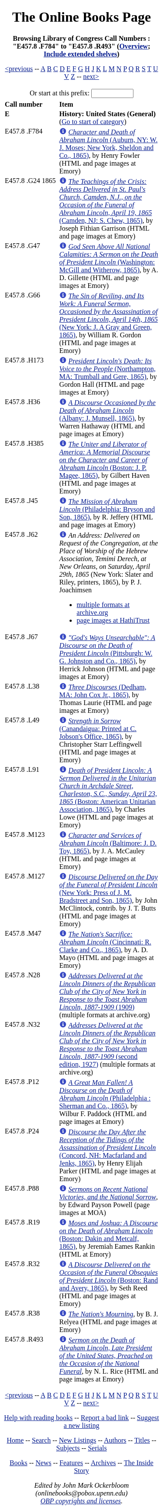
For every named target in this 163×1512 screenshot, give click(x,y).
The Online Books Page (81, 17)
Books (18, 1462)
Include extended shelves (80, 54)
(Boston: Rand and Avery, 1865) (108, 1276)
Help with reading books (38, 1417)
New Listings (77, 1440)
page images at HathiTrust (113, 620)
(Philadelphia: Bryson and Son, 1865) (107, 509)
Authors (115, 1440)
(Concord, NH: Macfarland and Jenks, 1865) (107, 1147)
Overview (133, 46)
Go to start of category (93, 121)
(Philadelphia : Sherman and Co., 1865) (104, 1094)
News (43, 1462)
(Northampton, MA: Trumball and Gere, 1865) (107, 368)
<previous (19, 68)
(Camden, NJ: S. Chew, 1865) (105, 201)
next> (91, 76)
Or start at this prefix (58, 93)
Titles (142, 1440)
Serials (97, 1448)
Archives (103, 1462)
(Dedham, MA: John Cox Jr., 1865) (102, 691)
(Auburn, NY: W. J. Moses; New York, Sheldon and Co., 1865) (108, 143)
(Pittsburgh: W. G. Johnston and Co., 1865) (107, 649)
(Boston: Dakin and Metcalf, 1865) (108, 1234)
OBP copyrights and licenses (80, 1501)
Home (15, 1440)
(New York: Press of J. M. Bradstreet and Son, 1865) (108, 888)
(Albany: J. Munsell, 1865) (107, 410)
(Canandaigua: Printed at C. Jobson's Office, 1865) (97, 728)
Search (41, 1440)
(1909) (107, 991)
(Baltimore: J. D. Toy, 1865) (107, 843)
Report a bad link (105, 1417)
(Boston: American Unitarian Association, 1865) (108, 790)
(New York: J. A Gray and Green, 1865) (108, 315)
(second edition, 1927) (107, 1045)
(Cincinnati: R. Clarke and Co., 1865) (105, 942)
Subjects (68, 1448)
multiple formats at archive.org (103, 608)
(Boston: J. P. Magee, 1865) (104, 460)
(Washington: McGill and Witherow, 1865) (108, 258)
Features (71, 1462)
